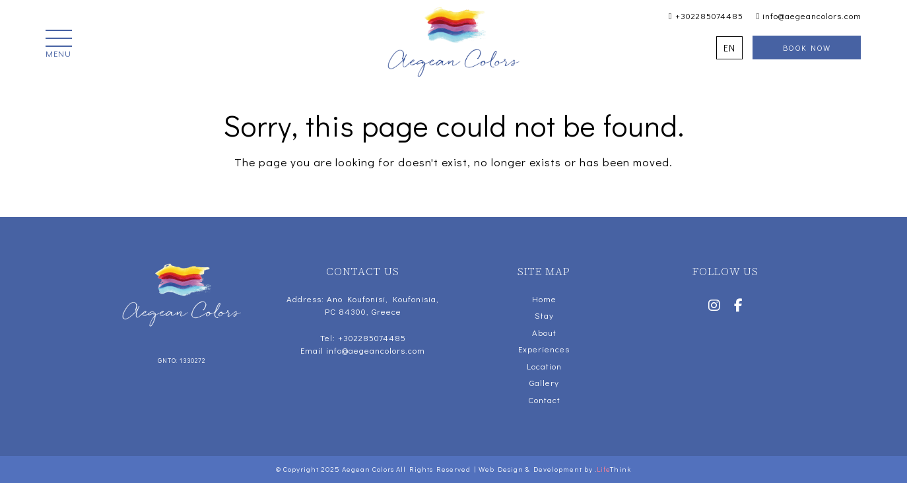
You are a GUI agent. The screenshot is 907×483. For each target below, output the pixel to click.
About (544, 332)
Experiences (544, 348)
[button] (59, 45)
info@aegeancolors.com (809, 15)
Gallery (544, 382)
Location (544, 365)
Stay (544, 315)
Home (544, 298)
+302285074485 (706, 15)
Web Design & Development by (555, 469)
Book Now (806, 47)
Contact (544, 399)
